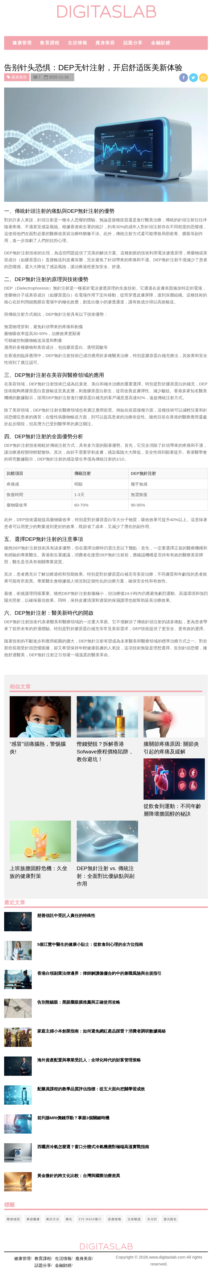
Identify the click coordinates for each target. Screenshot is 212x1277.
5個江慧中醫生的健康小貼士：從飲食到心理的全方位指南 (90, 944)
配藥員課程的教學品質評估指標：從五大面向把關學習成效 (91, 1089)
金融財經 (160, 42)
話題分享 (133, 42)
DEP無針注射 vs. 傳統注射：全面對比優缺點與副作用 (105, 876)
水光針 (152, 1219)
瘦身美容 (105, 42)
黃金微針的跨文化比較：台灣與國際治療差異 (78, 1175)
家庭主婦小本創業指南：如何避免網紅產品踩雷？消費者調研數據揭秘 (101, 1031)
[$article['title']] (39, 716)
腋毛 (69, 1219)
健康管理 (22, 42)
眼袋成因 (13, 1219)
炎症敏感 (134, 1219)
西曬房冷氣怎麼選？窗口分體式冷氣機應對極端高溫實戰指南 (93, 1146)
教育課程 (49, 42)
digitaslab (106, 12)
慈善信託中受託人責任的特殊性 (66, 915)
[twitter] (194, 77)
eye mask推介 (90, 1219)
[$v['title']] (18, 921)
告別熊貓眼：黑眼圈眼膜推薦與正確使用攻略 (78, 1002)
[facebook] (184, 77)
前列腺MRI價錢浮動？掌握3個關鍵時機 (73, 1117)
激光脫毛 (170, 1219)
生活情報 (77, 42)
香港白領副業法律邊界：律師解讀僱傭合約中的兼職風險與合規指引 (99, 973)
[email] (203, 77)
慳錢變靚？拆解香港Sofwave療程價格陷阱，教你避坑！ (105, 751)
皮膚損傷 (114, 1219)
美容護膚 (33, 1219)
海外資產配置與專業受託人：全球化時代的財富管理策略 (89, 1060)
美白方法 (52, 1219)
